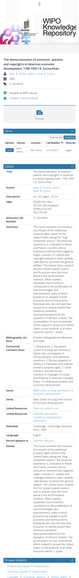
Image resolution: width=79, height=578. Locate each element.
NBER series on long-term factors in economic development (53, 392)
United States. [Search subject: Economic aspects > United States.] (40, 571)
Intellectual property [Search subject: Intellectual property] (19, 566)
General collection (43, 440)
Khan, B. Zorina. (46, 73)
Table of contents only (45, 408)
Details (9, 166)
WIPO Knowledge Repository (56, 26)
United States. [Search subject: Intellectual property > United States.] (42, 566)
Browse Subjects (16, 560)
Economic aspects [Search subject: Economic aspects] (18, 571)
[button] (23, 98)
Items (8, 131)
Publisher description (45, 413)
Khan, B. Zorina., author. (22, 73)
